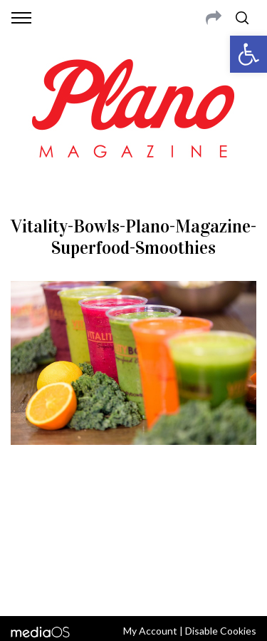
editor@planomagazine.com (133, 547)
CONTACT (69, 513)
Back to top (133, 586)
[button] (248, 54)
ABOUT (27, 513)
